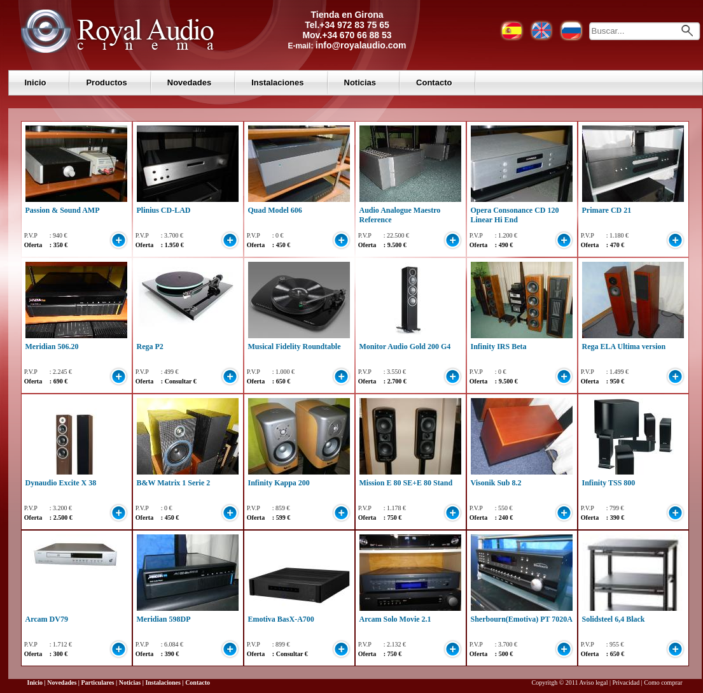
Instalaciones (277, 82)
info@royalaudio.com (361, 45)
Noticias (360, 82)
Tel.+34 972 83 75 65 (347, 25)
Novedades (189, 82)
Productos (106, 82)
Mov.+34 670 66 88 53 (346, 35)
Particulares (97, 682)
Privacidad (625, 682)
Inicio (35, 82)
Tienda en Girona (346, 15)
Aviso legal (593, 682)
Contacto (434, 82)
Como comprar (663, 682)
